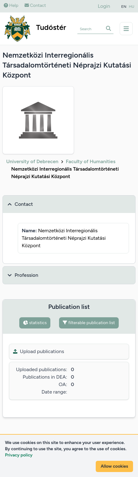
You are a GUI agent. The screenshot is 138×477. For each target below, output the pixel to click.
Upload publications (38, 351)
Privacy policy (19, 455)
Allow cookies (114, 466)
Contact (35, 5)
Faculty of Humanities (91, 161)
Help (11, 5)
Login (104, 6)
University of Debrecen (32, 161)
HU (132, 6)
